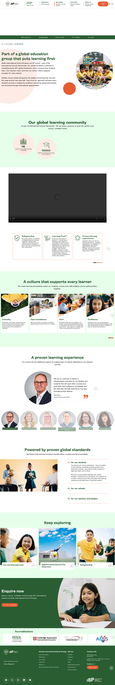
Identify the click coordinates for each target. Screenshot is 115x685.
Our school (8, 44)
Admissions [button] (44, 2)
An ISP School (43, 37)
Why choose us (26, 37)
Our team (91, 37)
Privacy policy (71, 667)
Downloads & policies (74, 665)
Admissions (42, 657)
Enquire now (103, 4)
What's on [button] (88, 2)
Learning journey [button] (29, 3)
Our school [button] (59, 2)
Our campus (76, 37)
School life (42, 662)
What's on (41, 665)
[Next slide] (112, 315)
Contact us (90, 664)
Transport (70, 657)
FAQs (69, 662)
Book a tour (92, 667)
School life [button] (73, 2)
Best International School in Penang (49, 667)
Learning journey (43, 654)
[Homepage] (3, 44)
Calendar (70, 654)
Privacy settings (72, 670)
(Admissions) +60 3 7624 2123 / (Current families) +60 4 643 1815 (98, 659)
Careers (70, 659)
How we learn (60, 37)
